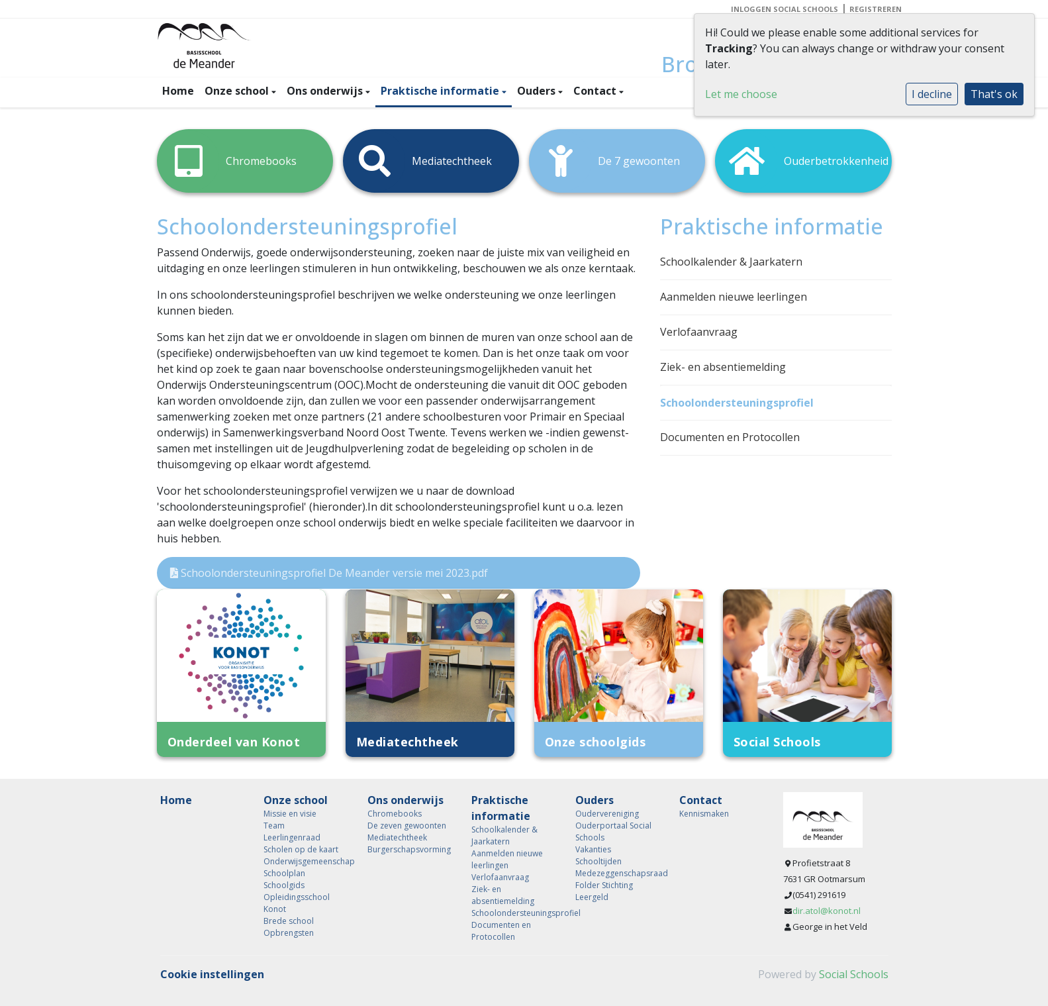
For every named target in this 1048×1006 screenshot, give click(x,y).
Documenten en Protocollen (730, 437)
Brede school (288, 921)
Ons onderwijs (326, 90)
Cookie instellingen (212, 974)
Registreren (875, 9)
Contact (596, 90)
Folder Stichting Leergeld (604, 891)
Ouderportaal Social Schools (613, 831)
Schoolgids (284, 885)
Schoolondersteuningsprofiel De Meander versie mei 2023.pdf (329, 573)
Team (274, 825)
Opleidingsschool (296, 897)
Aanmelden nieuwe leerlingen (733, 296)
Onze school (238, 90)
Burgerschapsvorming (409, 849)
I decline (932, 94)
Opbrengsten (288, 932)
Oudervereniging (607, 813)
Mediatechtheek (397, 837)
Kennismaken (704, 813)
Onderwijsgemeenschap (305, 861)
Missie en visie (289, 813)
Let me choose (741, 94)
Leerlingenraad (291, 837)
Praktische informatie (441, 90)
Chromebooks (394, 813)
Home (178, 90)
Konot (274, 909)
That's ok (994, 94)
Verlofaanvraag (699, 332)
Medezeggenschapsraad (617, 873)
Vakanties (593, 849)
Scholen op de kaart (300, 849)
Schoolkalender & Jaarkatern (731, 261)
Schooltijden (598, 861)
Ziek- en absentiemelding (723, 367)
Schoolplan (284, 873)
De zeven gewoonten (406, 825)
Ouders (537, 90)
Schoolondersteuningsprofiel (737, 402)
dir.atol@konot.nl (826, 911)
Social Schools (853, 974)
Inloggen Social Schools (784, 9)
